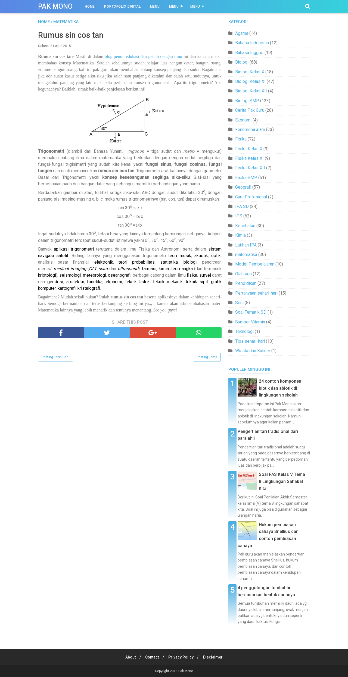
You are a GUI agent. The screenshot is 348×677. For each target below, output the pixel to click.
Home (90, 6)
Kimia (240, 235)
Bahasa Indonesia (252, 42)
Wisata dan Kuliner (252, 350)
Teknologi (244, 331)
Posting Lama (207, 358)
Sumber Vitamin (250, 322)
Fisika (241, 139)
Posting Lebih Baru (56, 358)
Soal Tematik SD (250, 312)
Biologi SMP (247, 100)
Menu (155, 6)
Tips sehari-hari (250, 341)
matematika (246, 254)
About (129, 657)
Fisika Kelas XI (249, 158)
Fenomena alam (250, 129)
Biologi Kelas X (249, 71)
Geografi (243, 187)
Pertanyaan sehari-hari (256, 293)
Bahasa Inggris (249, 52)
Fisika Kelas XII (250, 167)
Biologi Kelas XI (250, 81)
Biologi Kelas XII (251, 90)
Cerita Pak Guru (249, 110)
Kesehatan (245, 225)
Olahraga (243, 273)
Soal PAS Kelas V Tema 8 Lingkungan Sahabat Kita (282, 481)
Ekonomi (243, 120)
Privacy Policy (181, 657)
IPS (238, 216)
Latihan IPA (246, 245)
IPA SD (242, 206)
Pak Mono (55, 6)
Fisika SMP (246, 177)
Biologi (241, 62)
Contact (152, 657)
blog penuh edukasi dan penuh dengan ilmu (143, 57)
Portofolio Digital (122, 6)
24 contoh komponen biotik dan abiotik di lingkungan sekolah (280, 388)
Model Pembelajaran (254, 264)
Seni (239, 302)
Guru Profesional (251, 196)
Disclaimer (214, 657)
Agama (241, 33)
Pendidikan (245, 283)
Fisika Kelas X (248, 148)
